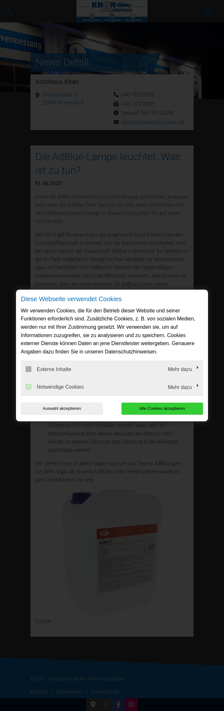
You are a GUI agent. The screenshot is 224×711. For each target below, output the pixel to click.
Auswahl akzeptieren (62, 408)
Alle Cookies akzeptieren (162, 408)
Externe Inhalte (48, 369)
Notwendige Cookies (55, 387)
